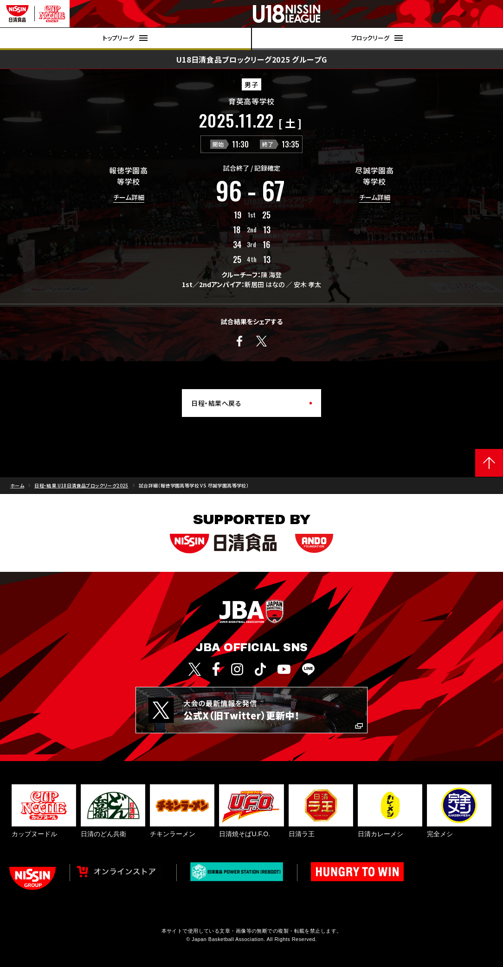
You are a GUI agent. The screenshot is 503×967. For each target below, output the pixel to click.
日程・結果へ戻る (216, 403)
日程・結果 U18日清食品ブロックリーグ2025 (81, 485)
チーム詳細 (128, 198)
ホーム (17, 485)
